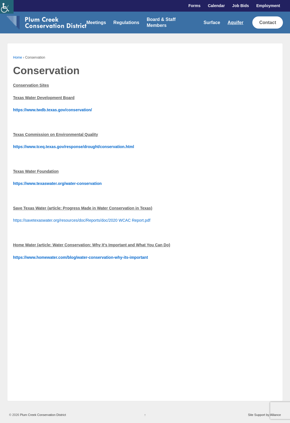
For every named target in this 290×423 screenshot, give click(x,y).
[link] (7, 7)
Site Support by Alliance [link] (264, 414)
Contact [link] (267, 22)
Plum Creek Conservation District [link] (42, 414)
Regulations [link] (126, 22)
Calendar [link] (216, 5)
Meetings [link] (96, 22)
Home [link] (17, 57)
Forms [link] (194, 5)
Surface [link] (212, 22)
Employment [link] (268, 5)
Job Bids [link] (240, 5)
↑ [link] (145, 414)
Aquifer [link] (235, 22)
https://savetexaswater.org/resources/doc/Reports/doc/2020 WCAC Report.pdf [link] (81, 220)
